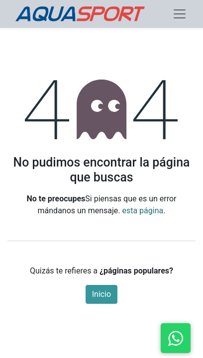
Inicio (101, 294)
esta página (142, 210)
